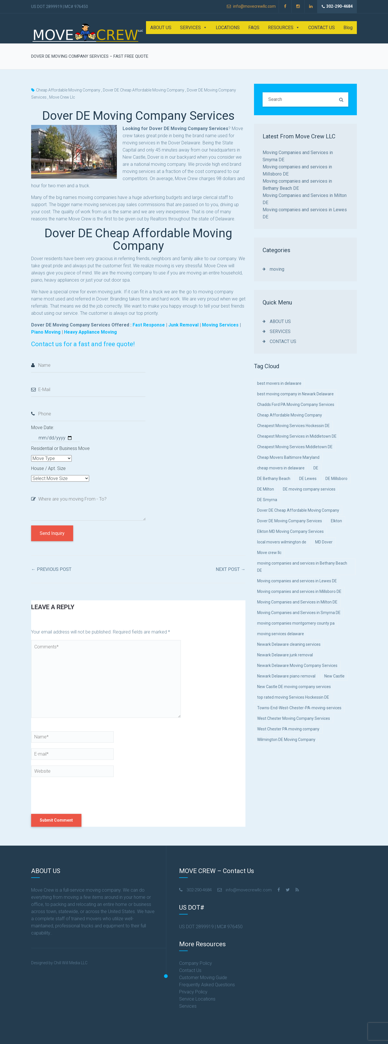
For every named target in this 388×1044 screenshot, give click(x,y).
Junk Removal (183, 325)
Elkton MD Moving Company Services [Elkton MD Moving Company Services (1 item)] (290, 531)
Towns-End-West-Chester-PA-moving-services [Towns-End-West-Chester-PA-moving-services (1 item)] (299, 708)
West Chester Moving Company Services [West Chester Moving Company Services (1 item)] (293, 718)
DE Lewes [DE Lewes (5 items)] (308, 478)
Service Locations (197, 999)
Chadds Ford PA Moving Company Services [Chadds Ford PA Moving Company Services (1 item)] (295, 404)
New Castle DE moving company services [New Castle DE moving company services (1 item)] (294, 686)
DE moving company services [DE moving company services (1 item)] (309, 489)
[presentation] (70, 795)
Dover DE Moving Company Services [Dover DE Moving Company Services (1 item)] (289, 521)
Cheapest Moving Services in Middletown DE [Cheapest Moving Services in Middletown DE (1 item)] (297, 436)
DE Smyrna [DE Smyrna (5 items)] (267, 499)
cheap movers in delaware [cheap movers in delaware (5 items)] (281, 468)
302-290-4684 (337, 6)
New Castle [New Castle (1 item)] (334, 676)
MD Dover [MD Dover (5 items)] (324, 542)
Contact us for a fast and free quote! (83, 344)
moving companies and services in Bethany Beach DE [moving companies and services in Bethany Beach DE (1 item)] (302, 567)
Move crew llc (62, 97)
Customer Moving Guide (203, 977)
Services (188, 1006)
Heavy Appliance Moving (91, 332)
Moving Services (220, 325)
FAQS (253, 27)
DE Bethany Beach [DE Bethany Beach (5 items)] (273, 478)
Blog (348, 27)
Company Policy (195, 963)
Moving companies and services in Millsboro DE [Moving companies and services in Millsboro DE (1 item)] (299, 591)
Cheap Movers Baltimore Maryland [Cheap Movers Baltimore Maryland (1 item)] (288, 457)
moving (277, 269)
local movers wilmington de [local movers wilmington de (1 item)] (281, 542)
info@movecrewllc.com (251, 6)
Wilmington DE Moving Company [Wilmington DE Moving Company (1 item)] (286, 739)
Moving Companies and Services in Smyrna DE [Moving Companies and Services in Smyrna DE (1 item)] (299, 612)
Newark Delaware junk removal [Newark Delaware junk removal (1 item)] (285, 655)
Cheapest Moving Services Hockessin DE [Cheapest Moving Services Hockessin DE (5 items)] (293, 425)
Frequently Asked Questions (207, 984)
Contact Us (190, 970)
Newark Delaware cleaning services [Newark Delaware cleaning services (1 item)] (289, 644)
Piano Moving (46, 332)
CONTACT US (321, 27)
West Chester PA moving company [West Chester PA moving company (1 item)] (288, 729)
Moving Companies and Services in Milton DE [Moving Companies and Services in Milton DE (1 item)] (297, 602)
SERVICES (193, 27)
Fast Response (149, 325)
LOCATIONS (228, 27)
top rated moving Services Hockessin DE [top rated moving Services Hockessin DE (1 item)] (293, 697)
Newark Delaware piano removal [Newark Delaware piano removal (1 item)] (286, 676)
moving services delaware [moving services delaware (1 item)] (280, 633)
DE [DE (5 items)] (315, 468)
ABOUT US (160, 27)
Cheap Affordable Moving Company (68, 90)
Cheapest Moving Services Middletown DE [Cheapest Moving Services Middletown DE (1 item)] (295, 447)
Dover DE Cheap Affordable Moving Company (143, 90)
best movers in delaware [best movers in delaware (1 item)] (279, 383)
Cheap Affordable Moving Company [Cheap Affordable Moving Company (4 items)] (289, 415)
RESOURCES (284, 27)
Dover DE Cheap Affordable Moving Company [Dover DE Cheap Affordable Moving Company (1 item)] (298, 510)
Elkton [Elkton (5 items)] (336, 521)
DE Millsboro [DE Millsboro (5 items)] (336, 478)
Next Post (230, 569)
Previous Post (51, 569)
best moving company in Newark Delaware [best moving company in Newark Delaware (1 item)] (295, 394)
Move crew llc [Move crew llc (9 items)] (269, 552)
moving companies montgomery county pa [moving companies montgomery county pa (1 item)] (296, 623)
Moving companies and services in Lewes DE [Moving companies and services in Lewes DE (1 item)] (297, 581)
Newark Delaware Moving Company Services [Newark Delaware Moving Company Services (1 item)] (297, 665)
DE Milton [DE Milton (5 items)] (265, 489)
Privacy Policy (193, 992)
